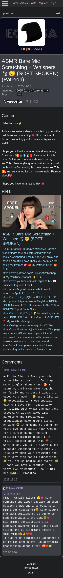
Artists (24, 3)
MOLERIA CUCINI (15, 370)
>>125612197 (11, 494)
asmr (19, 95)
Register (43, 3)
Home (15, 3)
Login (53, 3)
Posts (32, 3)
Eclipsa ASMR (31, 49)
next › (58, 13)
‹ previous (7, 13)
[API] (30, 572)
